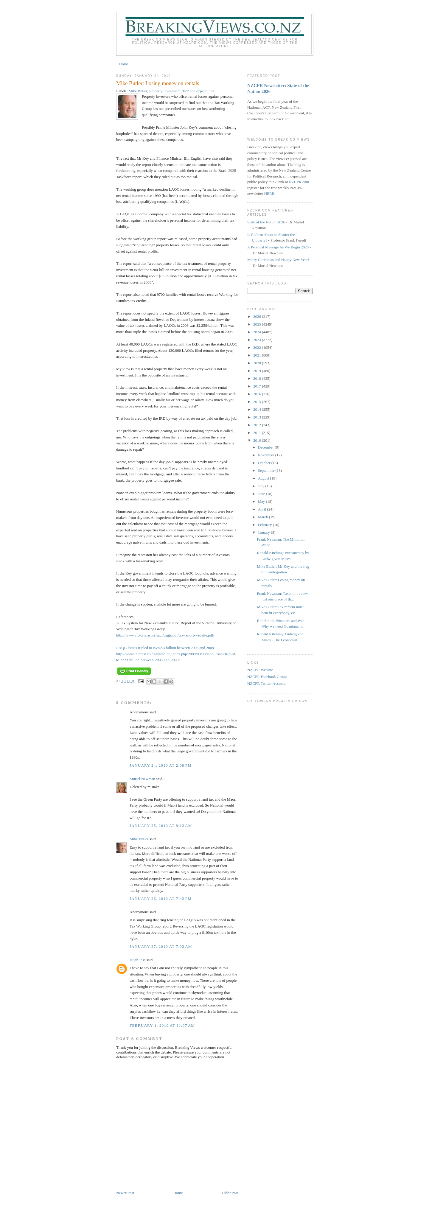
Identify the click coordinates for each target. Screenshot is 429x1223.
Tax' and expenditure (198, 91)
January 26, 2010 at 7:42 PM (161, 898)
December (266, 447)
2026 (257, 316)
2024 (257, 332)
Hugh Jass (137, 960)
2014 (257, 409)
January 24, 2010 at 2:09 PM (161, 765)
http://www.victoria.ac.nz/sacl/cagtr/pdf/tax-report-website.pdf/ (165, 635)
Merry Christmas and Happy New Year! (278, 259)
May (262, 501)
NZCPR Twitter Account (266, 683)
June (262, 493)
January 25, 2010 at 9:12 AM (161, 825)
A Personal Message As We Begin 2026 (278, 247)
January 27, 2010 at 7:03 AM (161, 946)
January (264, 532)
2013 (257, 417)
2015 (257, 401)
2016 (257, 394)
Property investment (165, 91)
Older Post (230, 1193)
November (266, 455)
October (264, 462)
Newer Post (125, 1193)
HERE (269, 193)
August (264, 478)
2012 (257, 425)
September (267, 470)
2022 (257, 347)
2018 (257, 378)
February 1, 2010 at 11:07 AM (162, 1025)
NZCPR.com (299, 182)
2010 (257, 440)
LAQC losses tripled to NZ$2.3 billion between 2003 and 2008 (165, 647)
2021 (257, 355)
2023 (257, 339)
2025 (257, 324)
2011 (257, 432)
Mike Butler (138, 91)
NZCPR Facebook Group (267, 676)
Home (124, 64)
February (265, 524)
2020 (257, 363)
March (263, 517)
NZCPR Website (260, 669)
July (261, 486)
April (262, 509)
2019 (257, 370)
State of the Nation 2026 (266, 222)
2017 (257, 386)
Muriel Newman (142, 779)
